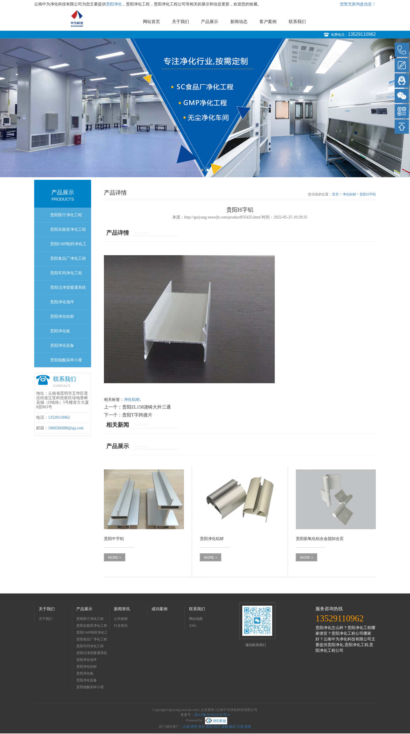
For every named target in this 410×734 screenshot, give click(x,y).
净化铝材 (349, 194)
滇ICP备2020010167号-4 (212, 715)
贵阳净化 (114, 4)
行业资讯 (121, 626)
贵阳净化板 (60, 331)
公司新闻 (121, 619)
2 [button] (207, 170)
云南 (186, 727)
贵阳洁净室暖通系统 (68, 287)
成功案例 (159, 609)
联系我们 (297, 21)
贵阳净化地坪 (62, 302)
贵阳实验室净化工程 (68, 229)
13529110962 (362, 34)
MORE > (114, 558)
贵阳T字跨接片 (137, 415)
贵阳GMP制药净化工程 (68, 246)
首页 (335, 194)
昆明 (193, 727)
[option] (205, 107)
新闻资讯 (122, 609)
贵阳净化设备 (62, 345)
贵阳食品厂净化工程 (68, 258)
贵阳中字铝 (114, 539)
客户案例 (267, 21)
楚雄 (247, 727)
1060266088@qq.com (66, 428)
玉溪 (240, 727)
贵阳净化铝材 (62, 316)
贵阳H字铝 (368, 194)
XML (193, 626)
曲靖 (232, 727)
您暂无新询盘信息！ (358, 4)
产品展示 (209, 21)
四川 (217, 727)
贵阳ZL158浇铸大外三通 (146, 407)
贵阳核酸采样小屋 (66, 360)
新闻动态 (238, 21)
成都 (224, 727)
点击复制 (207, 710)
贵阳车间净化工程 (66, 273)
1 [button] (202, 170)
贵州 (201, 727)
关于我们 (180, 21)
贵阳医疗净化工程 (66, 215)
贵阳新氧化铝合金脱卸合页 (320, 539)
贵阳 (209, 727)
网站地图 (196, 619)
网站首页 (151, 21)
